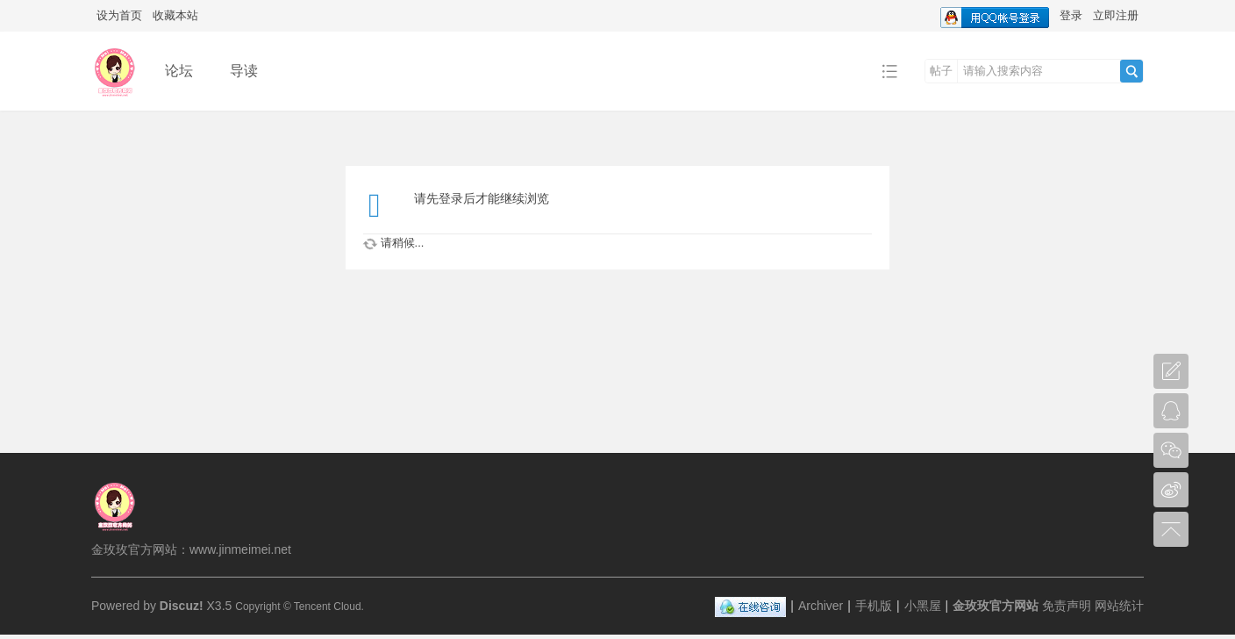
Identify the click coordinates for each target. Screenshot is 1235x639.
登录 (1071, 15)
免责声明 (1066, 606)
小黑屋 (922, 606)
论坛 (179, 70)
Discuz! (181, 606)
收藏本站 (175, 15)
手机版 (873, 606)
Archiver (820, 606)
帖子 (941, 70)
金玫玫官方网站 (996, 606)
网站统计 (1119, 606)
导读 (244, 70)
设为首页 (119, 15)
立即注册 (1116, 15)
